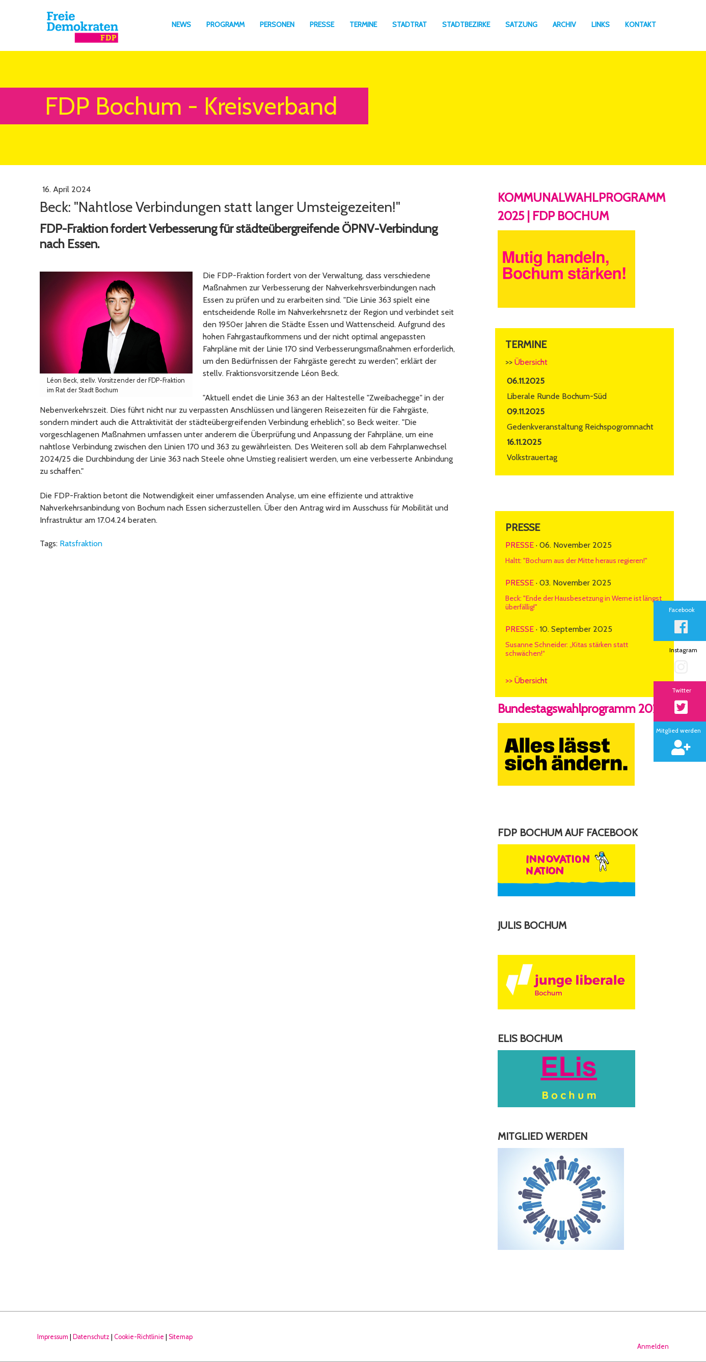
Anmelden (653, 1346)
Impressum (52, 1337)
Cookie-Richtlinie (139, 1337)
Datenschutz (91, 1337)
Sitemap (181, 1337)
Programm (225, 24)
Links (600, 24)
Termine (363, 24)
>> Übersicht (526, 680)
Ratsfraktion (81, 543)
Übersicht (531, 362)
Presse (322, 24)
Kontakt (640, 24)
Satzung (521, 24)
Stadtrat (409, 24)
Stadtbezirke (466, 24)
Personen (277, 24)
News (181, 24)
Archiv (564, 24)
